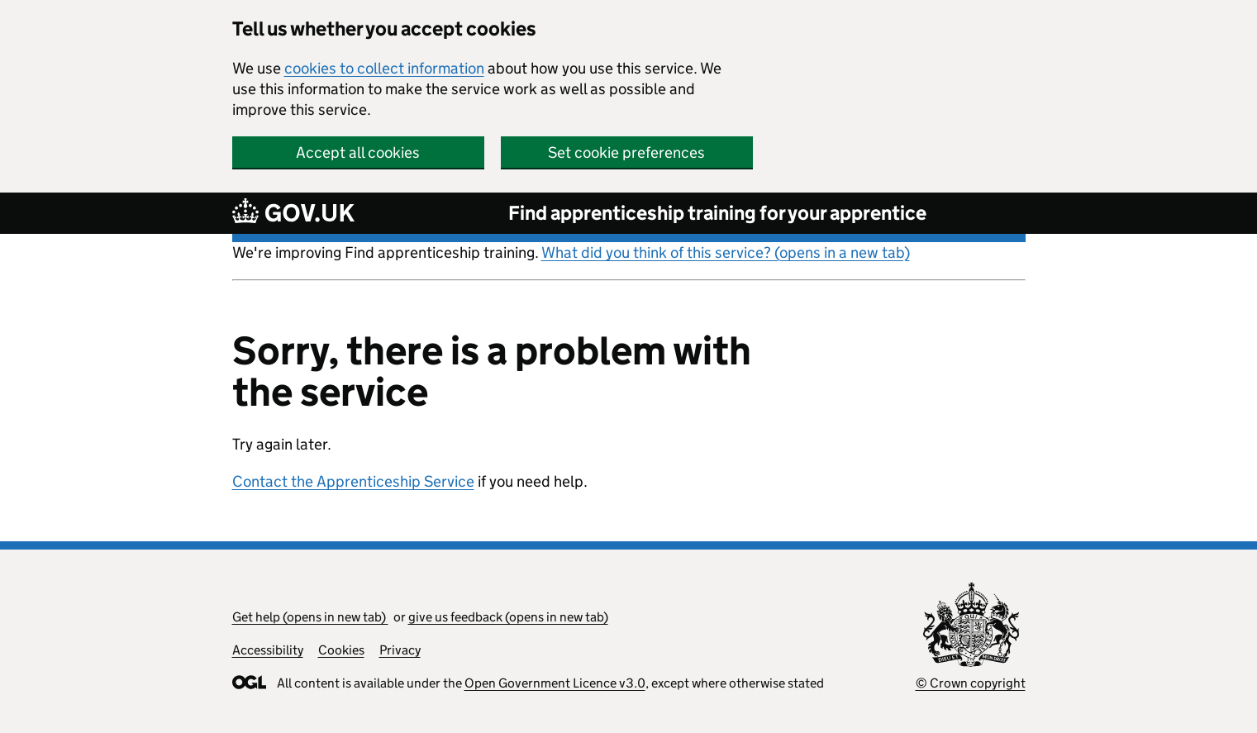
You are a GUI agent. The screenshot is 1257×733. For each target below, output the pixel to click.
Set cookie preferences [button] (626, 152)
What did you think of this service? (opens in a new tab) (725, 252)
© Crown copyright (971, 683)
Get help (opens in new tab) (310, 617)
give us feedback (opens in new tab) (508, 617)
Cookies (341, 650)
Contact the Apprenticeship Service (353, 481)
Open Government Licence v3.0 (554, 683)
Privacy (400, 650)
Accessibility (267, 650)
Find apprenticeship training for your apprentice (717, 213)
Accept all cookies (358, 152)
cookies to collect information (384, 68)
